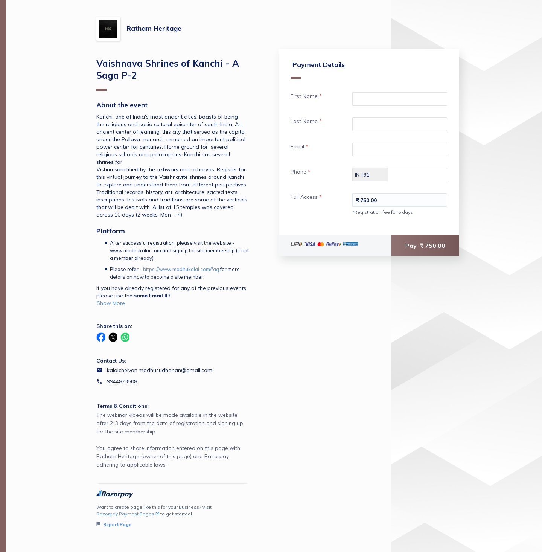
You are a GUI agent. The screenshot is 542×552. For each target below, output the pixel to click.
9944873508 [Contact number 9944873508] (122, 381)
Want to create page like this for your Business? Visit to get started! (172, 516)
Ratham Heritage (153, 28)
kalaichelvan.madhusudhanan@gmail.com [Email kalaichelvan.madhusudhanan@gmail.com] (159, 370)
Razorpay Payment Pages (127, 514)
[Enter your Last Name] (399, 124)
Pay (425, 245)
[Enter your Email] (399, 149)
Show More (111, 303)
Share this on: (114, 326)
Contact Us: (111, 360)
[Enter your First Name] (399, 99)
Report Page (113, 524)
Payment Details (318, 69)
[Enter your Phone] (424, 174)
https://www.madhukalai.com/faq (181, 269)
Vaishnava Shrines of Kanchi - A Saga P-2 (167, 74)
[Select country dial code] (370, 174)
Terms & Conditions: (122, 406)
